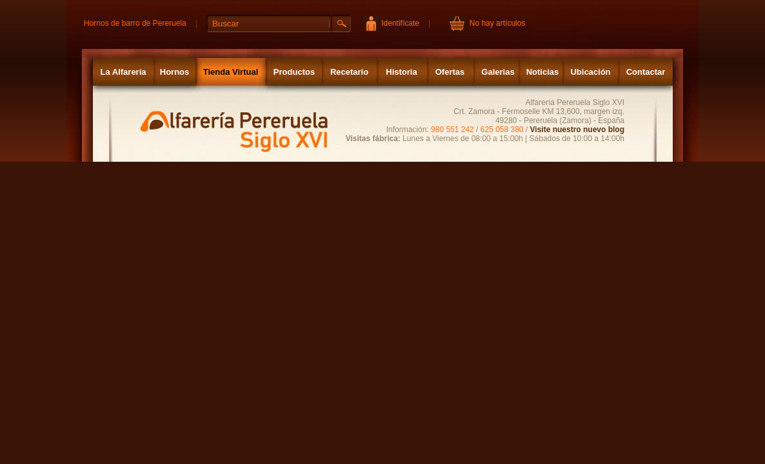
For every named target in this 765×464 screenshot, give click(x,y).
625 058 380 (502, 129)
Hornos (175, 72)
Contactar (646, 72)
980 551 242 (452, 129)
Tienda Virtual (231, 72)
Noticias (542, 72)
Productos (294, 72)
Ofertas (450, 72)
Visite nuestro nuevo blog (577, 129)
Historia (401, 72)
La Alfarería (123, 72)
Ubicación (590, 72)
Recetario (349, 72)
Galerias (497, 72)
